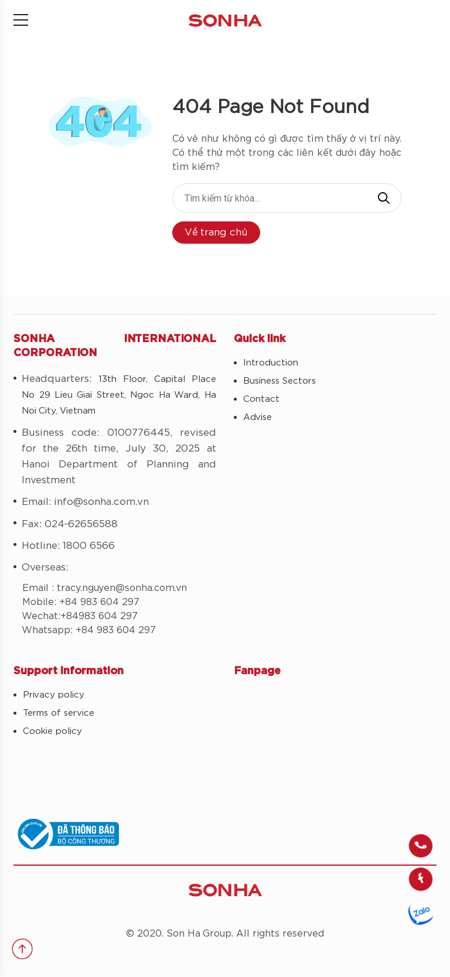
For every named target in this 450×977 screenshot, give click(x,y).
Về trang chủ (216, 232)
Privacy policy (53, 695)
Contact (261, 399)
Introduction (270, 362)
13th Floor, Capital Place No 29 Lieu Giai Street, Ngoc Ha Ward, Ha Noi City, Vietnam (119, 395)
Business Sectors (279, 381)
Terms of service (58, 713)
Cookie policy (52, 731)
